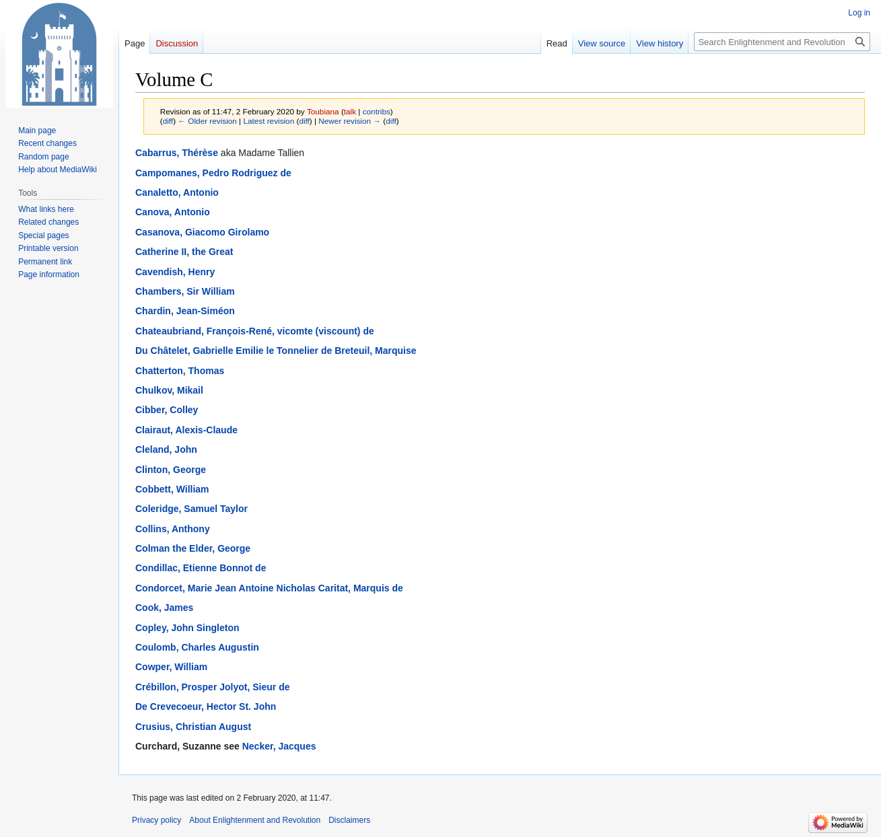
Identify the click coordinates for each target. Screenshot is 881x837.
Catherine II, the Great (184, 251)
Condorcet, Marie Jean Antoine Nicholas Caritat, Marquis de (269, 588)
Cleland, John (166, 449)
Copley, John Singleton (187, 627)
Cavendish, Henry (175, 271)
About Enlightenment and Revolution (254, 820)
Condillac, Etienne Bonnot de (200, 567)
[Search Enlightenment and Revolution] (782, 41)
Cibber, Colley (166, 409)
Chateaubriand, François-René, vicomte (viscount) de (254, 331)
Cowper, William (171, 666)
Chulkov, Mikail (169, 390)
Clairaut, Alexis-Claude (186, 430)
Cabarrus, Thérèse (176, 152)
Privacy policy (156, 820)
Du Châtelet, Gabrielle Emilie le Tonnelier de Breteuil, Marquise (276, 350)
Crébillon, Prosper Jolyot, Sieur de (212, 687)
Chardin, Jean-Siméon (185, 310)
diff (168, 120)
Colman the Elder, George (192, 548)
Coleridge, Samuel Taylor (191, 508)
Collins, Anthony (172, 528)
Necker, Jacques (279, 746)
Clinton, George (170, 469)
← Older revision (207, 120)
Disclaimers (349, 820)
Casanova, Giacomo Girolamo (202, 232)
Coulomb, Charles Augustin (197, 647)
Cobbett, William (172, 489)
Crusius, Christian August (193, 726)
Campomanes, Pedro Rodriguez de (213, 173)
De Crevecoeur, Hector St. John (205, 706)
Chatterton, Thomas (179, 370)
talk (350, 111)
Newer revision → (349, 120)
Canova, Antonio (172, 212)
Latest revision (268, 120)
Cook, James (164, 607)
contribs (376, 111)
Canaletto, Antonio (177, 192)
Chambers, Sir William (185, 291)
